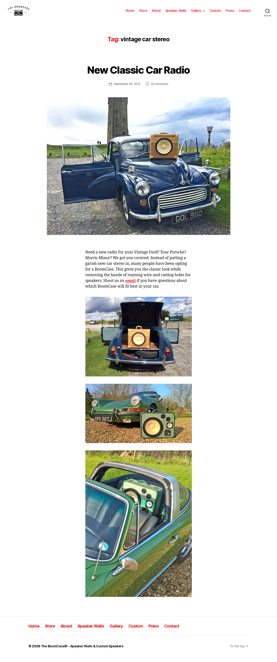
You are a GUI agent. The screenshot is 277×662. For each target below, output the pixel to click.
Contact (245, 13)
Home (130, 13)
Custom (215, 13)
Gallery (196, 13)
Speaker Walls (176, 13)
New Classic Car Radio (138, 75)
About (156, 13)
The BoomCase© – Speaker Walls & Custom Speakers (83, 652)
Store (143, 13)
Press (230, 13)
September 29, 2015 (127, 89)
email (130, 286)
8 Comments (160, 89)
